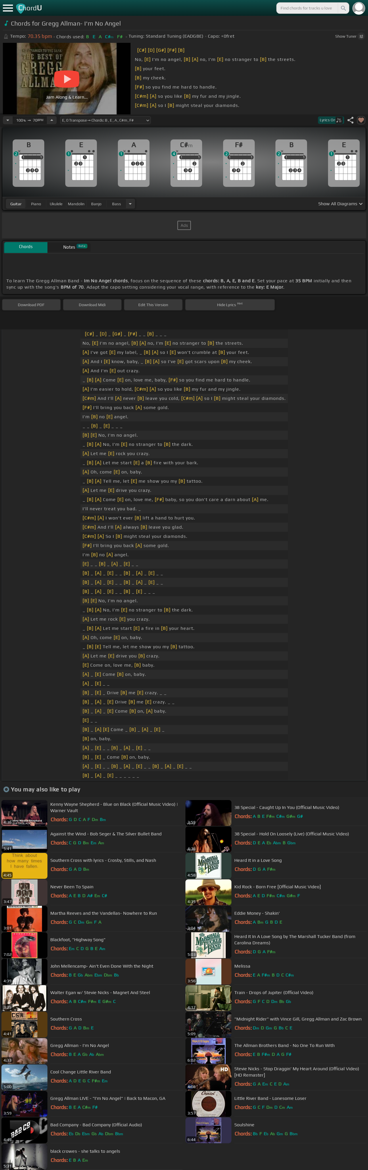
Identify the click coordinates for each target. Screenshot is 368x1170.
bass (116, 204)
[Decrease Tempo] (8, 120)
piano (36, 204)
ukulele (56, 204)
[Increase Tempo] (52, 120)
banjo (96, 204)
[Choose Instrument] (130, 203)
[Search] (343, 8)
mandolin (76, 204)
